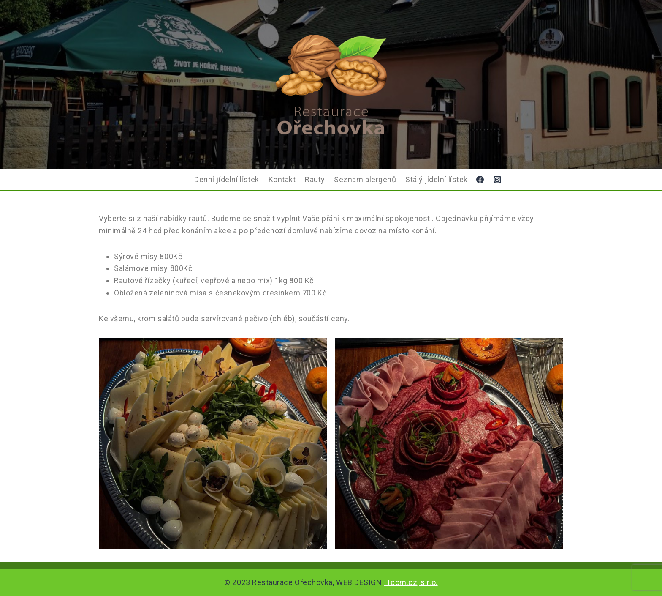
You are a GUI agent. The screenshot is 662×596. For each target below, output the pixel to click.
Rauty (315, 179)
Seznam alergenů (365, 179)
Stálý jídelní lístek (436, 179)
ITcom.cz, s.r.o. (411, 582)
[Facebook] (480, 179)
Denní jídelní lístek (226, 179)
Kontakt (282, 179)
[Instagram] (497, 179)
